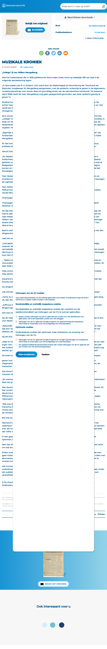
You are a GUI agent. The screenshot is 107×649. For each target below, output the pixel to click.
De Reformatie (96, 26)
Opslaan (46, 354)
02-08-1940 (100, 32)
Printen (100, 514)
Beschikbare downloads (78, 17)
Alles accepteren (26, 354)
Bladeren (35, 30)
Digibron (7, 504)
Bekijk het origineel (56, 584)
